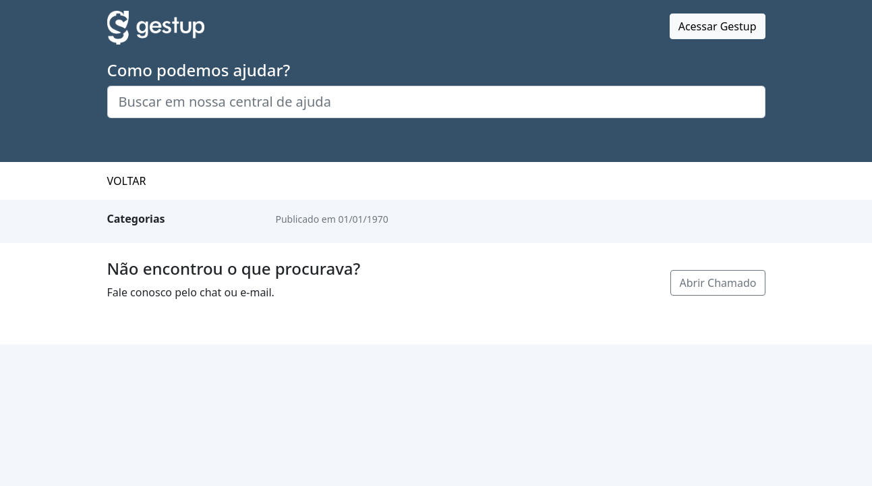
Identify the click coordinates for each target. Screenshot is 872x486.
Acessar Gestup (717, 26)
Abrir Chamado (717, 282)
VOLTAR (126, 180)
